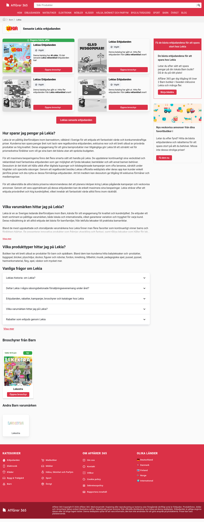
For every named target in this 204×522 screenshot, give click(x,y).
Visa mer (7, 239)
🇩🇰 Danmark (143, 467)
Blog (184, 13)
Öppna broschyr (53, 70)
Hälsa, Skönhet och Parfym (112, 13)
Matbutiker (49, 13)
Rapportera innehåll (95, 494)
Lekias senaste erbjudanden (76, 120)
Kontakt (89, 469)
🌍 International (145, 483)
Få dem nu (164, 158)
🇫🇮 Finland (142, 473)
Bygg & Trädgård (141, 13)
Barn (165, 13)
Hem (19, 13)
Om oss (89, 462)
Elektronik (65, 13)
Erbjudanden (32, 13)
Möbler (78, 13)
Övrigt (175, 13)
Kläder (89, 13)
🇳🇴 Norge (141, 478)
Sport (156, 13)
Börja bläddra (167, 92)
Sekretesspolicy (93, 488)
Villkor (88, 475)
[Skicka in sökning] (198, 5)
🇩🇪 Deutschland (145, 462)
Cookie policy (92, 481)
